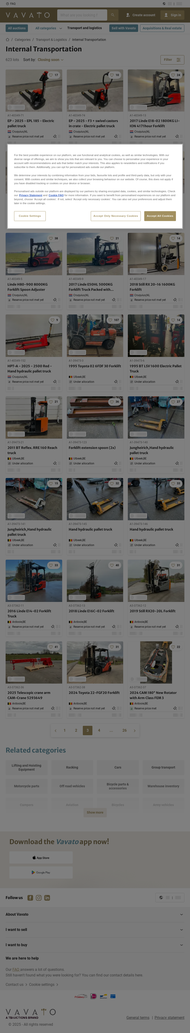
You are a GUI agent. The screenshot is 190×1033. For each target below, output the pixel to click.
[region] (95, 186)
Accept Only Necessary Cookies (115, 215)
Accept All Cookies (160, 215)
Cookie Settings (30, 215)
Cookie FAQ (56, 195)
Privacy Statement (30, 195)
